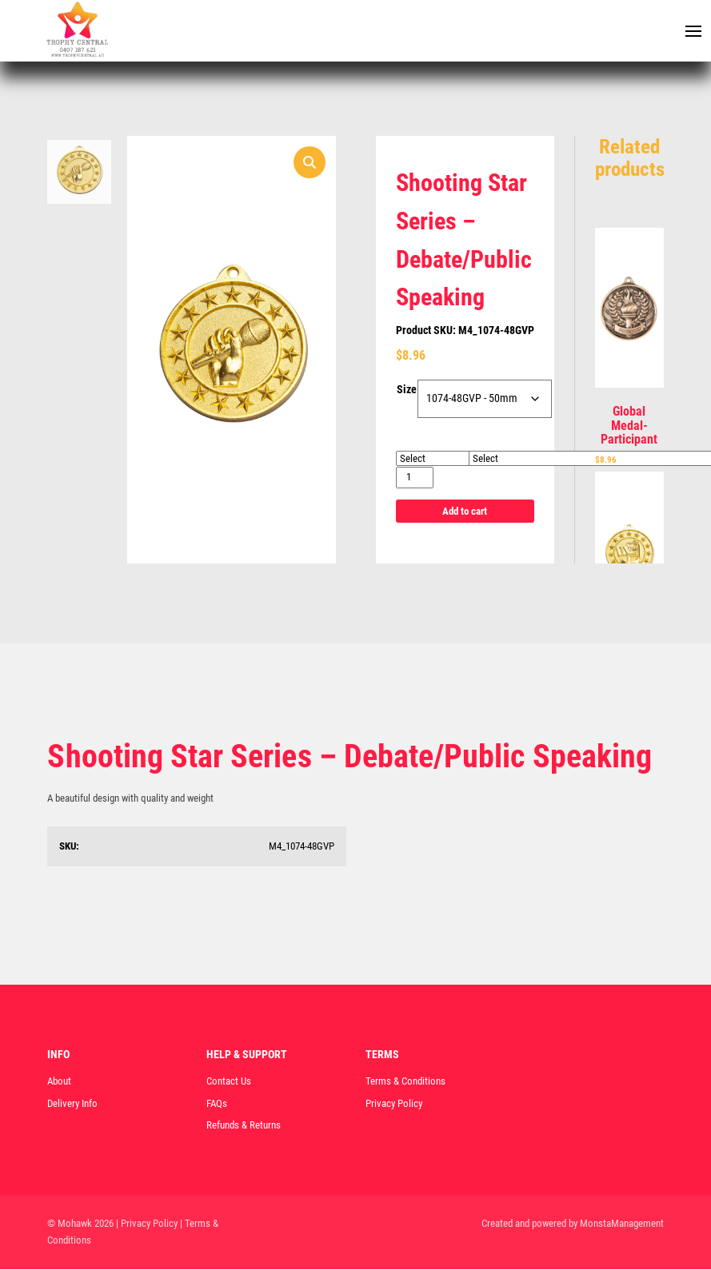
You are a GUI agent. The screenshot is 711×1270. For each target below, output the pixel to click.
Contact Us (228, 1082)
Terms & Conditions (405, 1082)
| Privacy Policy (147, 1224)
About (59, 1082)
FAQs (216, 1104)
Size (407, 390)
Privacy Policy (393, 1104)
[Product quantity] (414, 478)
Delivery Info (72, 1104)
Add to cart (464, 512)
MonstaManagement (622, 1224)
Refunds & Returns (243, 1127)
